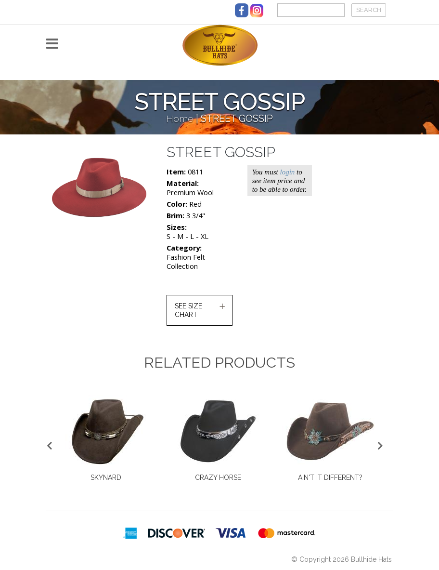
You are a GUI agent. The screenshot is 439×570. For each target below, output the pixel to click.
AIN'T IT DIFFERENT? (330, 477)
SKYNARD (105, 477)
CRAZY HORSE (218, 477)
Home (180, 118)
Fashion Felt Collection (186, 261)
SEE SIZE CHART (188, 310)
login (287, 172)
